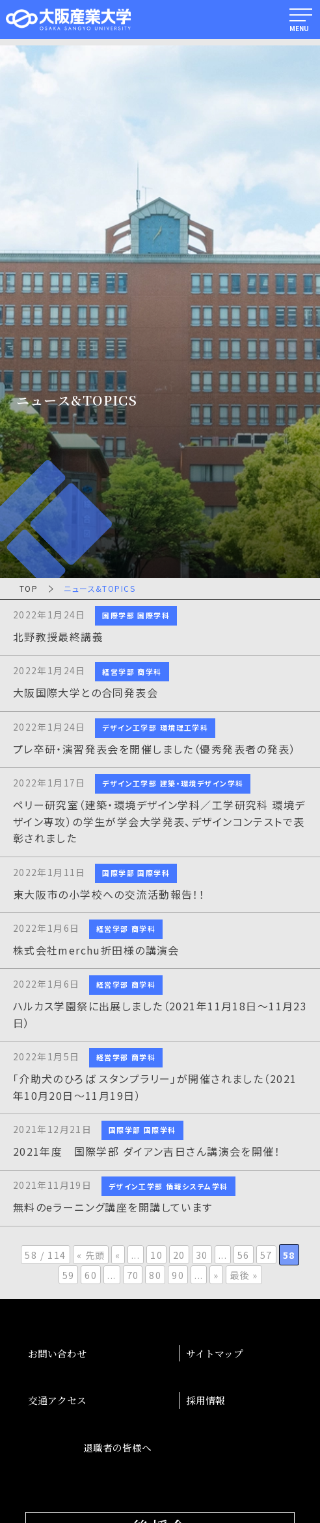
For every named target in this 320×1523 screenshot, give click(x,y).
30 (202, 1254)
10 (156, 1254)
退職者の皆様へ (117, 1447)
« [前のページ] (117, 1254)
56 (243, 1254)
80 (155, 1275)
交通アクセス (57, 1400)
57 (266, 1254)
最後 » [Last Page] (244, 1275)
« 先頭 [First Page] (91, 1254)
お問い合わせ (57, 1353)
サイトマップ (214, 1353)
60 (91, 1275)
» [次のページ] (216, 1275)
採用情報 (205, 1400)
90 (178, 1275)
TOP (29, 588)
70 (133, 1275)
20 (179, 1254)
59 (68, 1275)
